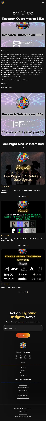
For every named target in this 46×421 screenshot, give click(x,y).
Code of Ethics (23, 414)
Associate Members (23, 387)
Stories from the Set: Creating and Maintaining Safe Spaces (20, 191)
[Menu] (43, 2)
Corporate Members (23, 398)
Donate (23, 370)
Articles (6, 187)
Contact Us (23, 375)
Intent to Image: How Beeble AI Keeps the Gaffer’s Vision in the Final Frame (22, 240)
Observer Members (23, 390)
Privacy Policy (23, 411)
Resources (23, 372)
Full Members (23, 385)
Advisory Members (23, 392)
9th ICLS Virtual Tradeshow (11, 287)
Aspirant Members (23, 395)
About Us (23, 367)
